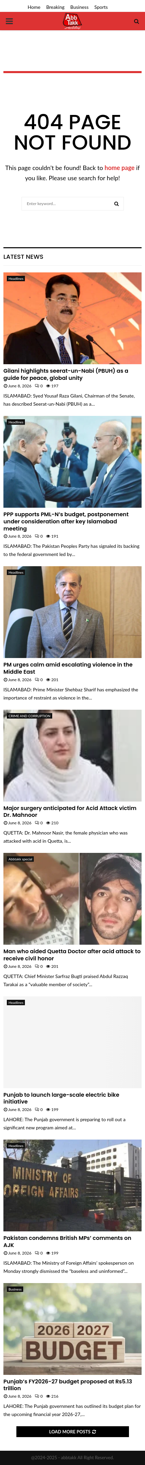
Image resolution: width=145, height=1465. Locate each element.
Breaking (55, 7)
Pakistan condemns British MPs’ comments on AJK (67, 1241)
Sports (101, 7)
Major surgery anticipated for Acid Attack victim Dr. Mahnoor (69, 811)
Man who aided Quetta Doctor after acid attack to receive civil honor (72, 954)
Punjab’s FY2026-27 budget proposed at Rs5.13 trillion (67, 1385)
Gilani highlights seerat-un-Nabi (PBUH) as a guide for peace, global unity (65, 374)
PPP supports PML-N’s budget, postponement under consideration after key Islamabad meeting (66, 521)
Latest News (23, 256)
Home (34, 7)
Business (79, 7)
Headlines (16, 278)
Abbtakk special (20, 859)
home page (120, 167)
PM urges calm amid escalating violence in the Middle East (68, 668)
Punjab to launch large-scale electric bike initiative (61, 1098)
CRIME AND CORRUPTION (29, 716)
